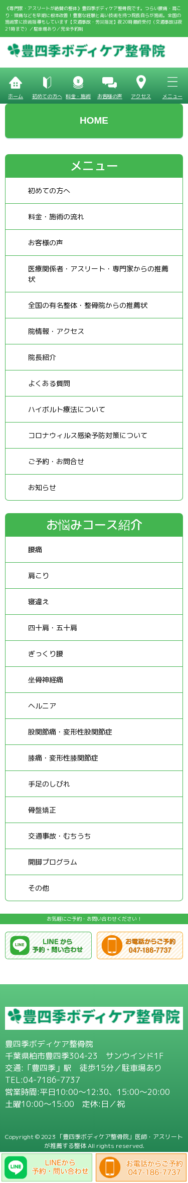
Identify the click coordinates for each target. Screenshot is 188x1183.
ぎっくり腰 (45, 653)
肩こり (38, 575)
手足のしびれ (49, 783)
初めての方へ (49, 190)
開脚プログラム (52, 862)
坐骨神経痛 (45, 679)
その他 (38, 888)
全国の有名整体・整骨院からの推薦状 (87, 305)
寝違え (38, 601)
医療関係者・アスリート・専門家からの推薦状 (98, 274)
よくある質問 (49, 383)
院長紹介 (42, 357)
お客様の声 (45, 242)
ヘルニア (42, 705)
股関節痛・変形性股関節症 (70, 731)
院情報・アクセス (56, 331)
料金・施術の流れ (56, 216)
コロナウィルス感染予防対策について (87, 435)
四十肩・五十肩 (52, 627)
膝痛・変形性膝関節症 (63, 757)
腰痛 (35, 549)
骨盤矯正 (42, 810)
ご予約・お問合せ (56, 461)
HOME (94, 120)
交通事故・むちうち (59, 836)
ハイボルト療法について (66, 409)
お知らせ (42, 487)
